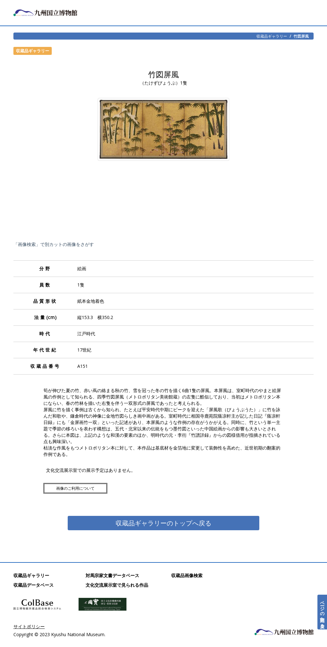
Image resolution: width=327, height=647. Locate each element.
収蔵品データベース (33, 585)
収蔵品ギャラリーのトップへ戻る (163, 523)
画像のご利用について (75, 488)
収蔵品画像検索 (186, 575)
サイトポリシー (29, 626)
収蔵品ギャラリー (271, 36)
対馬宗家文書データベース (112, 575)
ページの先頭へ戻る (322, 612)
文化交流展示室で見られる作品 (117, 585)
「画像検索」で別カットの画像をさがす (53, 244)
